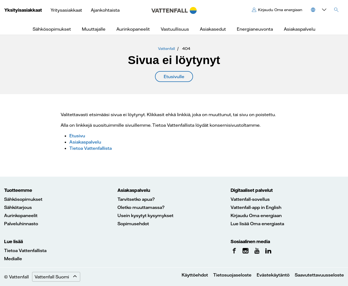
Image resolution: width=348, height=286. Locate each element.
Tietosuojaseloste (232, 275)
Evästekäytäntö (273, 275)
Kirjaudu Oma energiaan (256, 215)
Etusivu (77, 135)
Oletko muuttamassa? (140, 207)
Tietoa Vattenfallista (90, 148)
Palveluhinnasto (21, 223)
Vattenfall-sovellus (250, 199)
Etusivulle (174, 76)
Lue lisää (13, 241)
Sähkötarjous (18, 207)
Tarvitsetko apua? (136, 199)
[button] (317, 9)
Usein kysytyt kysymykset (145, 215)
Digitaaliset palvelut (252, 190)
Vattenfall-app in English (256, 207)
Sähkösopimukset (23, 199)
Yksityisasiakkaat (23, 10)
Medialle (13, 258)
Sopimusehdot (133, 223)
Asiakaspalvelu (85, 142)
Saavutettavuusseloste (319, 275)
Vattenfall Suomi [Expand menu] (57, 276)
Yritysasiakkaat (66, 10)
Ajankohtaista (105, 10)
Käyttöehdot (195, 275)
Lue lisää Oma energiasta (257, 223)
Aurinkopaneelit (21, 215)
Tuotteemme (18, 190)
